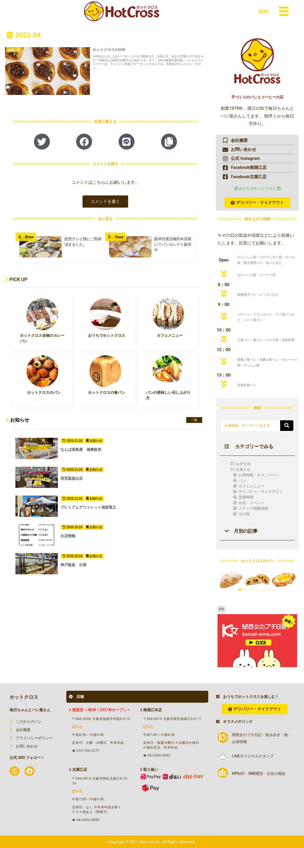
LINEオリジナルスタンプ (252, 756)
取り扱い (149, 769)
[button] (105, 201)
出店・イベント (251, 503)
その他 (244, 514)
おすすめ (243, 464)
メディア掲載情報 (253, 508)
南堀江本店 (151, 710)
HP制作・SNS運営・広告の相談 (258, 773)
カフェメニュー (251, 486)
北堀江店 (78, 769)
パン (242, 480)
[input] (251, 425)
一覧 (194, 420)
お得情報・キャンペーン (258, 475)
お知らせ (243, 469)
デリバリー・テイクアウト (260, 491)
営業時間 (245, 497)
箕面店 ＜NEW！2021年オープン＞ (100, 710)
